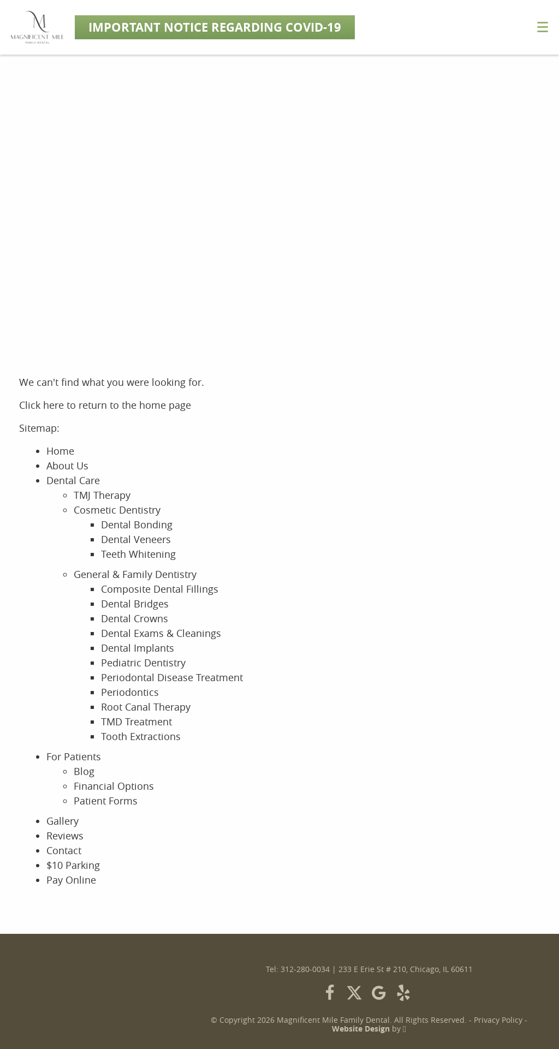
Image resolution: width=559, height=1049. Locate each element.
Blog (84, 771)
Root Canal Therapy (146, 706)
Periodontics (130, 692)
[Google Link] (379, 993)
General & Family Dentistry (135, 574)
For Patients (73, 756)
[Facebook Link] (330, 993)
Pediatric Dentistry (143, 662)
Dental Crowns (134, 618)
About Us (67, 465)
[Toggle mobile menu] (542, 27)
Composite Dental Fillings (159, 588)
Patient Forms (106, 800)
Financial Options (114, 785)
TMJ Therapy (102, 495)
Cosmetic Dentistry (117, 509)
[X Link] (354, 993)
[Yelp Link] (403, 993)
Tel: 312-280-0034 (298, 969)
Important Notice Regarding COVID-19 (214, 27)
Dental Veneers (136, 539)
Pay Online (71, 879)
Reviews (65, 835)
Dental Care (73, 480)
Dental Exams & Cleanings (161, 633)
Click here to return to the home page (105, 405)
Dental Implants (137, 647)
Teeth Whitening (138, 554)
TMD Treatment (136, 721)
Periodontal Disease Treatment (172, 677)
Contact (63, 850)
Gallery (62, 820)
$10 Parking (73, 865)
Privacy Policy (498, 1020)
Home (60, 450)
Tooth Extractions (141, 736)
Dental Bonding (137, 524)
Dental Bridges (135, 603)
